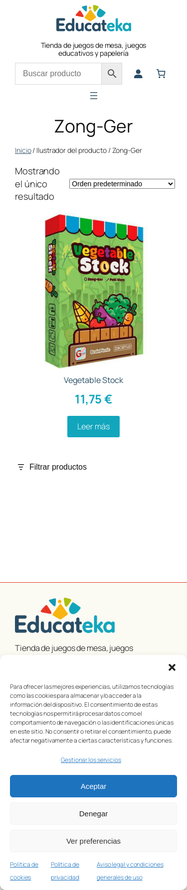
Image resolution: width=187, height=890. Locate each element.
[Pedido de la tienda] (122, 184)
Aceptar (94, 786)
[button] (172, 667)
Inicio (23, 150)
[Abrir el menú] (94, 96)
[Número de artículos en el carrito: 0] (161, 73)
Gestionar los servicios (91, 760)
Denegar (93, 813)
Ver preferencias (93, 841)
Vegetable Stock (94, 380)
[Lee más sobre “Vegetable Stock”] (93, 426)
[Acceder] (138, 73)
